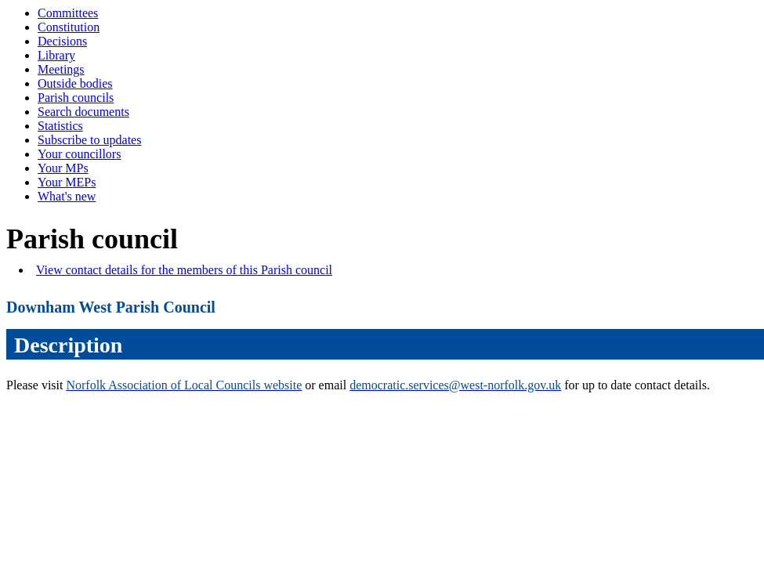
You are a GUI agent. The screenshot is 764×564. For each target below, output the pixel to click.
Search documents (83, 111)
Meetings (61, 69)
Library (56, 55)
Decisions (62, 41)
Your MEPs (67, 182)
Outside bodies (75, 83)
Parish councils (76, 97)
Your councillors (79, 154)
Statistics (60, 125)
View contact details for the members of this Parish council (184, 270)
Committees (68, 13)
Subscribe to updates (89, 139)
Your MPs (63, 168)
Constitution (69, 27)
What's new (67, 196)
